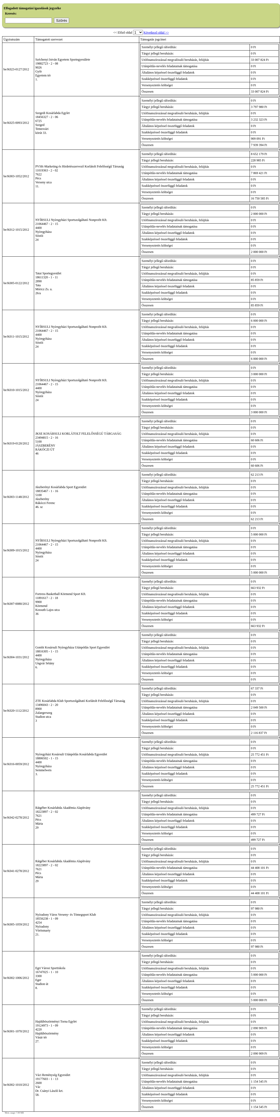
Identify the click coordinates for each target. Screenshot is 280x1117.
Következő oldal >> (156, 32)
